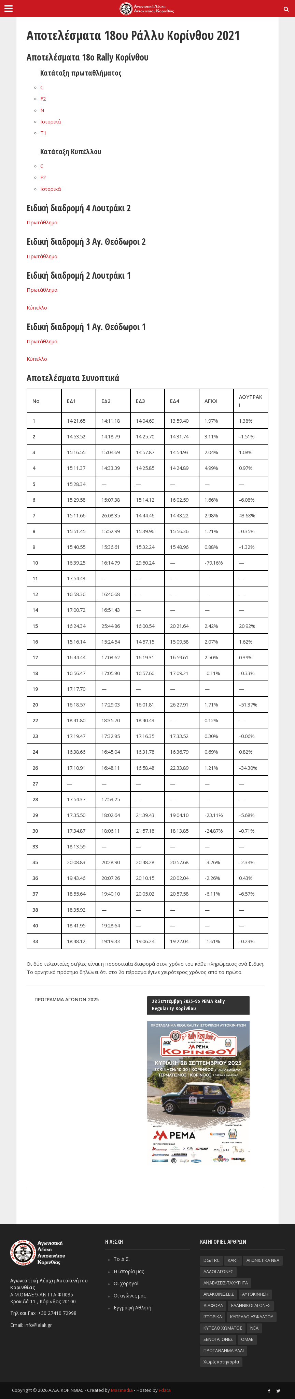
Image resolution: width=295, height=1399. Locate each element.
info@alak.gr (38, 1325)
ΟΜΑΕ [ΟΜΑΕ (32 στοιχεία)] (247, 1339)
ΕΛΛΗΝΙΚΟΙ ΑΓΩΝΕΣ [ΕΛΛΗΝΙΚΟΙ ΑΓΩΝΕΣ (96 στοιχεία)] (250, 1305)
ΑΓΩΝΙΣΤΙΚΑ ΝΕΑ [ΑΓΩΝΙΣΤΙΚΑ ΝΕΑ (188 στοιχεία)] (263, 1260)
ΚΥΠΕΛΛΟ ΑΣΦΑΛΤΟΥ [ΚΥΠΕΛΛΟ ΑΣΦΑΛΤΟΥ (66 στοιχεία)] (251, 1317)
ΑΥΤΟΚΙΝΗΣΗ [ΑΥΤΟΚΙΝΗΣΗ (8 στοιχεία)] (255, 1294)
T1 (43, 132)
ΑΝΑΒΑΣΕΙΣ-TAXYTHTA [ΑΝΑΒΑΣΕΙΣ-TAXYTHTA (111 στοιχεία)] (225, 1283)
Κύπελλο (37, 307)
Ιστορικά (50, 121)
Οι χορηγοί (126, 1283)
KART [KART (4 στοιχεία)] (233, 1260)
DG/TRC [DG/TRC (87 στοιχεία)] (211, 1260)
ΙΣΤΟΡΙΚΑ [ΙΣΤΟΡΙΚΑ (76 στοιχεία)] (212, 1317)
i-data (165, 1390)
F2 (43, 98)
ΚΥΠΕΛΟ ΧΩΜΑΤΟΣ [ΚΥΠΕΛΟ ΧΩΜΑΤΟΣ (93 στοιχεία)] (222, 1328)
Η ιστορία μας (129, 1271)
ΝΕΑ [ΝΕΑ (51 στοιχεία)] (254, 1328)
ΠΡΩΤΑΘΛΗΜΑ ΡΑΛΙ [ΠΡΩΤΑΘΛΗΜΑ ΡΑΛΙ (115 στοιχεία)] (223, 1350)
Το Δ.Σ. (122, 1259)
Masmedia (122, 1390)
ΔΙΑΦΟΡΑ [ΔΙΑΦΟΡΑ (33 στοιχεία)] (213, 1305)
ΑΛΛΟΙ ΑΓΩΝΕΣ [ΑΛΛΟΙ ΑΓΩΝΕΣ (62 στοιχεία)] (218, 1271)
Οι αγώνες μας (129, 1295)
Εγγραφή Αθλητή (132, 1307)
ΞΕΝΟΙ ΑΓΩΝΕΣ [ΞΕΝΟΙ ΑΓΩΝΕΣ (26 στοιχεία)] (218, 1339)
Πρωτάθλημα (42, 222)
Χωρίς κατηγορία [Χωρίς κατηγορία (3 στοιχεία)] (221, 1362)
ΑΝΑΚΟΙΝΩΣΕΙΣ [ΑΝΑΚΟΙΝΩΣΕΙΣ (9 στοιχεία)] (218, 1294)
